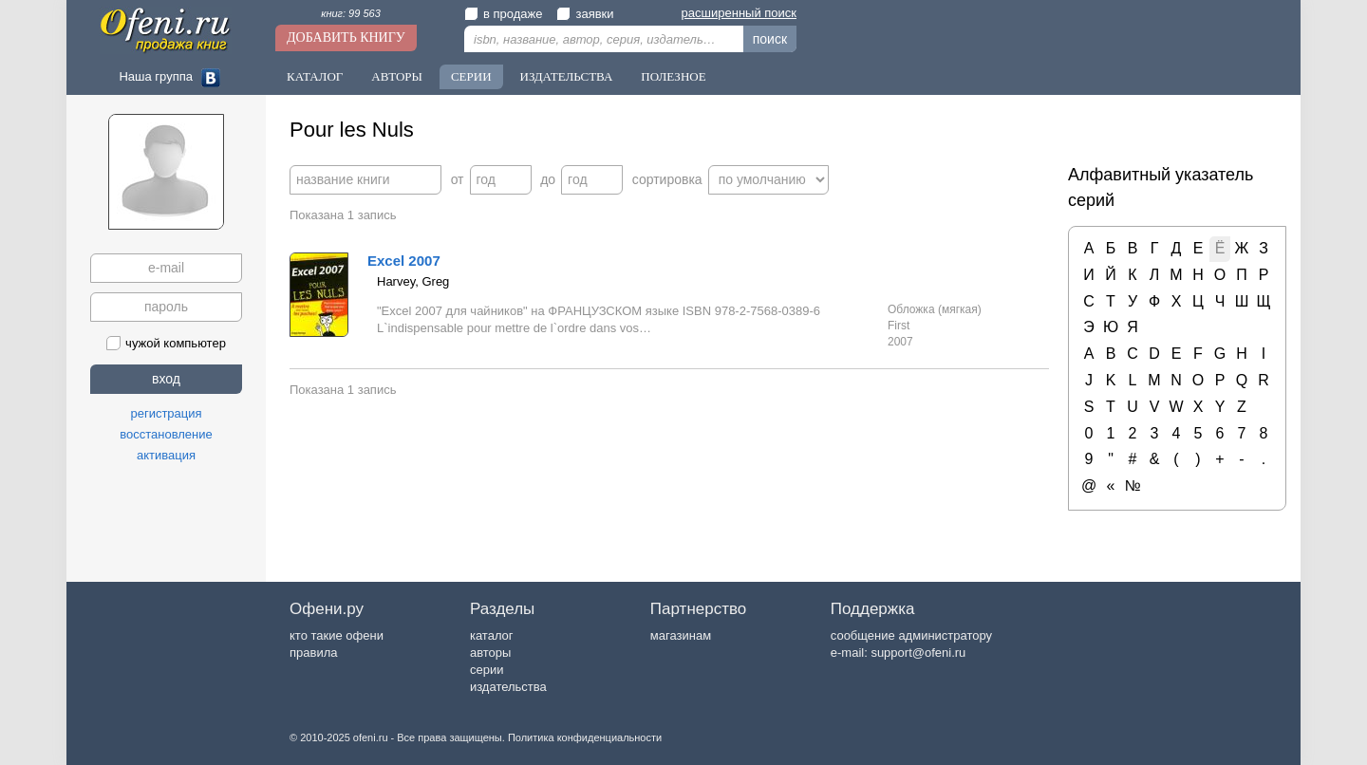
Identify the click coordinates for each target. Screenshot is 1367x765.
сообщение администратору (911, 635)
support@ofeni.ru (918, 652)
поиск (770, 39)
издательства (508, 687)
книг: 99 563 (351, 13)
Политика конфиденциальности (585, 737)
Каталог (315, 76)
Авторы (396, 76)
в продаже (503, 14)
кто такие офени (337, 635)
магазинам (680, 635)
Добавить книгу (346, 37)
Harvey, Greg (413, 281)
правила (313, 652)
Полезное (673, 76)
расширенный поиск (739, 13)
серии (486, 669)
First (898, 325)
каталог (492, 635)
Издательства (566, 76)
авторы (490, 652)
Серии (471, 76)
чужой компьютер (166, 343)
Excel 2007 (403, 260)
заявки (584, 14)
